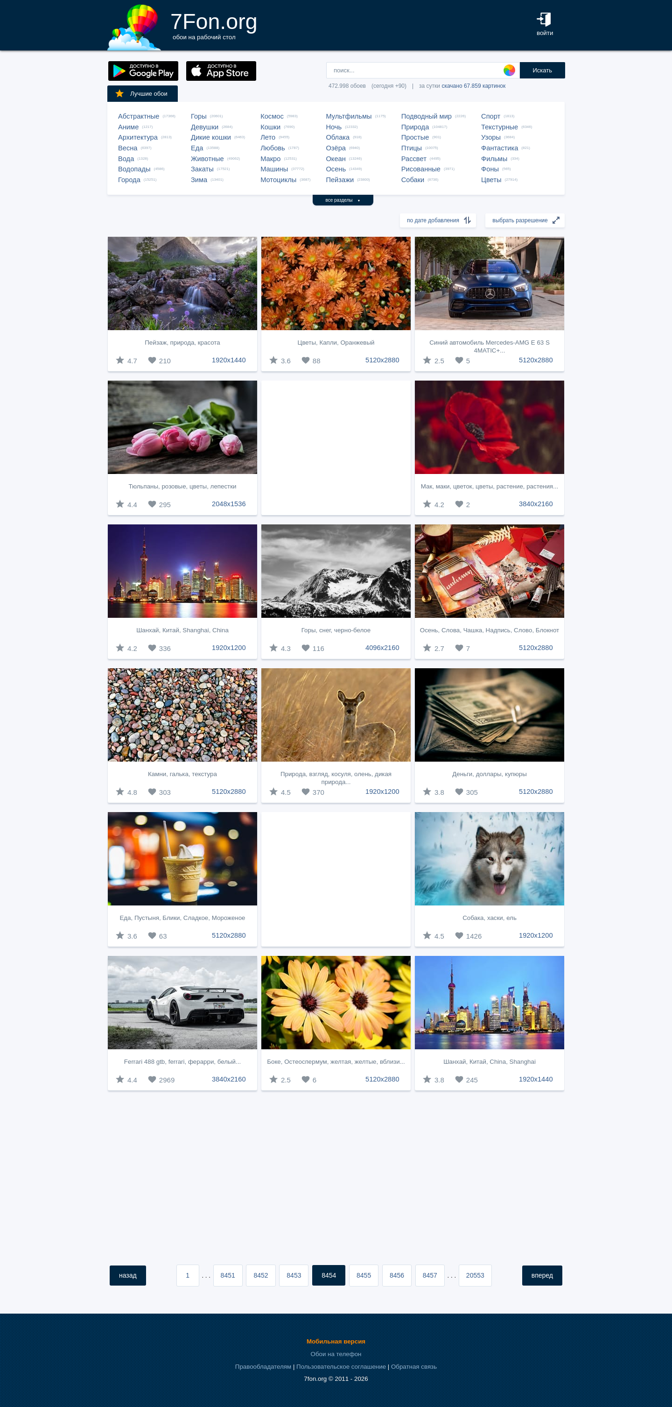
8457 (430, 1275)
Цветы (491, 180)
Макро (270, 159)
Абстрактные (138, 116)
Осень (336, 169)
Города (129, 180)
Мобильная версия (336, 1341)
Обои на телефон (336, 1354)
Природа (415, 127)
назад (128, 1275)
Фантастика (499, 148)
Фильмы (494, 159)
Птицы (411, 148)
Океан (335, 159)
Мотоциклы (278, 180)
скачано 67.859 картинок (473, 86)
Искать (542, 70)
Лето (267, 137)
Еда (197, 148)
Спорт (490, 116)
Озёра (336, 148)
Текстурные (499, 127)
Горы (199, 116)
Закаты (202, 169)
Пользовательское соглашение (341, 1367)
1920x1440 (229, 360)
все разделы (343, 200)
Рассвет (414, 159)
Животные (207, 159)
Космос (272, 116)
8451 (228, 1275)
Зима (199, 180)
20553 (475, 1275)
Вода (126, 159)
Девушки (204, 127)
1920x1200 (229, 647)
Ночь (334, 127)
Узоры (491, 137)
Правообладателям (263, 1367)
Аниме (128, 127)
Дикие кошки (211, 137)
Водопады (134, 169)
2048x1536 (229, 504)
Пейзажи (340, 180)
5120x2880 (382, 360)
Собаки (413, 180)
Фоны (490, 169)
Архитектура (138, 137)
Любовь (272, 148)
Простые (415, 137)
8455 (364, 1275)
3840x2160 (536, 504)
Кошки (270, 127)
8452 (260, 1275)
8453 (294, 1275)
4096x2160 (382, 647)
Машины (274, 169)
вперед (542, 1275)
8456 (397, 1275)
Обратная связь (414, 1367)
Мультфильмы (348, 116)
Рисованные (421, 169)
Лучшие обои (141, 93)
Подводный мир (426, 116)
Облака (338, 137)
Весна (128, 148)
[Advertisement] (336, 448)
